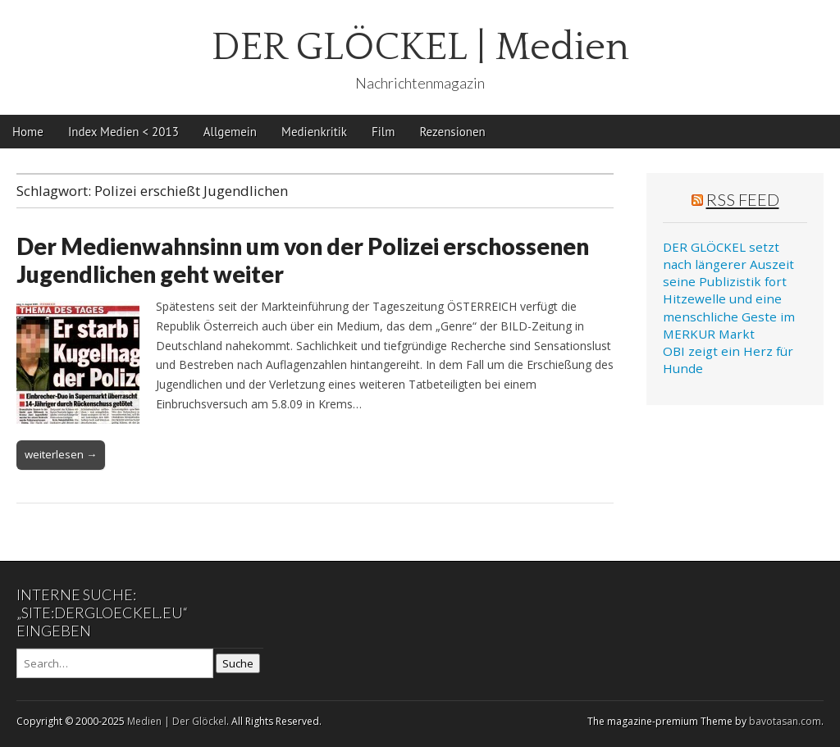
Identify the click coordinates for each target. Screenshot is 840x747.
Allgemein (230, 131)
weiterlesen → (61, 454)
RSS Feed (742, 199)
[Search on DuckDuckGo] (114, 663)
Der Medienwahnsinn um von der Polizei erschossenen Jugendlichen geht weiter (302, 260)
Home (27, 131)
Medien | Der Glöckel (176, 721)
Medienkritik (314, 131)
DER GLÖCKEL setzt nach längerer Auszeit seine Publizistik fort (728, 264)
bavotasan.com (785, 721)
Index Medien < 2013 (123, 131)
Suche (237, 663)
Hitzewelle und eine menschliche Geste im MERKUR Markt (729, 316)
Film (383, 131)
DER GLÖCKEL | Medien (420, 47)
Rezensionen (452, 131)
